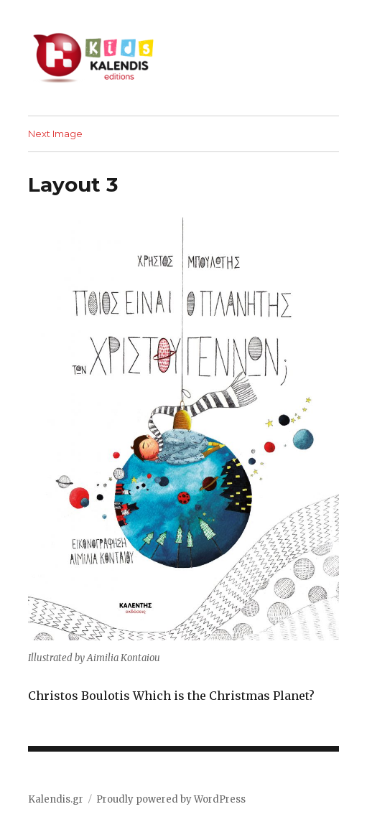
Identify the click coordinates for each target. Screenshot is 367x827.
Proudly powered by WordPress (171, 799)
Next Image (55, 133)
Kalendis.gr (55, 799)
